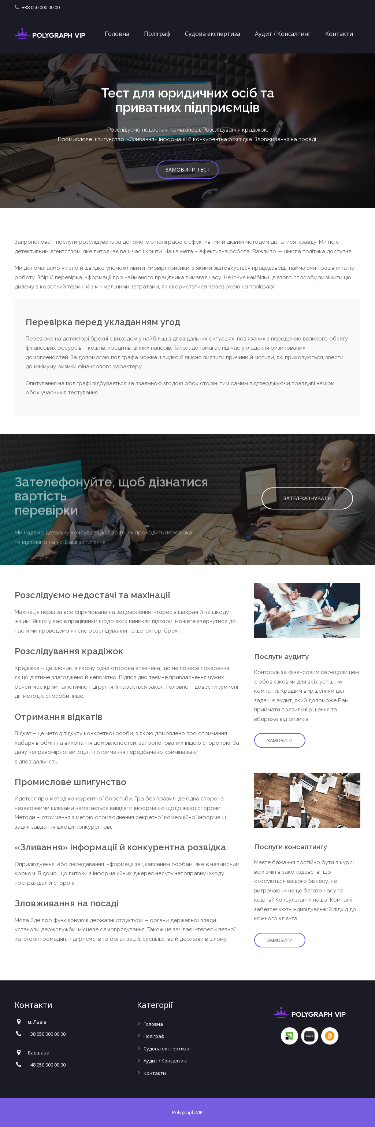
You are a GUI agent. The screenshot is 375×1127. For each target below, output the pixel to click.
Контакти (155, 1073)
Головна (153, 1024)
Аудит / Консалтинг (166, 1060)
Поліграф (154, 1036)
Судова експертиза (166, 1048)
